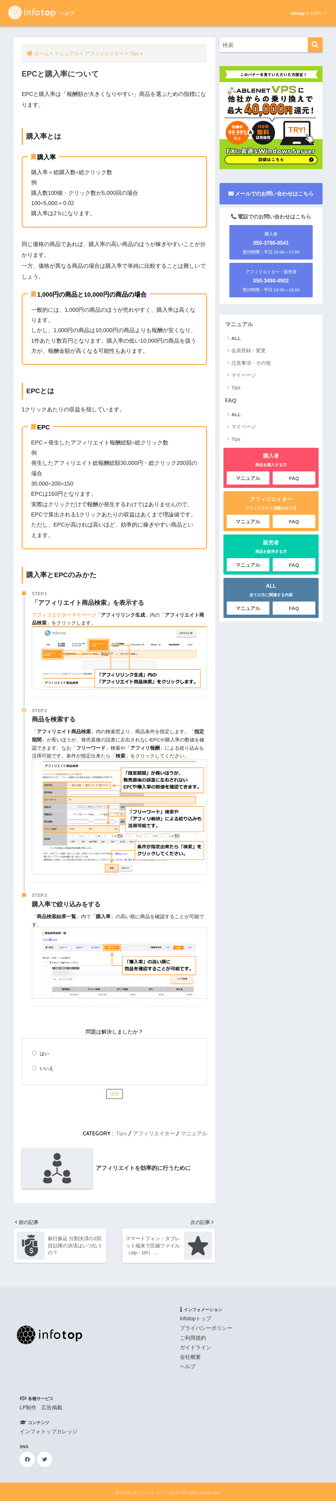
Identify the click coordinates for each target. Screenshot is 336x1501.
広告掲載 (51, 1407)
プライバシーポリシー (206, 1328)
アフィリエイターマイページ (64, 615)
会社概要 (190, 1357)
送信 (114, 1093)
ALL (236, 338)
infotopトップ (195, 1318)
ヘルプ (188, 1366)
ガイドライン (195, 1347)
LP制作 (28, 1407)
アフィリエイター (154, 1133)
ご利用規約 (193, 1338)
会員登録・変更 (248, 350)
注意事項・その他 (251, 363)
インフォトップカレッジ (48, 1431)
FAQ (230, 401)
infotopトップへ (308, 13)
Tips (121, 1133)
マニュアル (194, 1133)
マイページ (243, 375)
